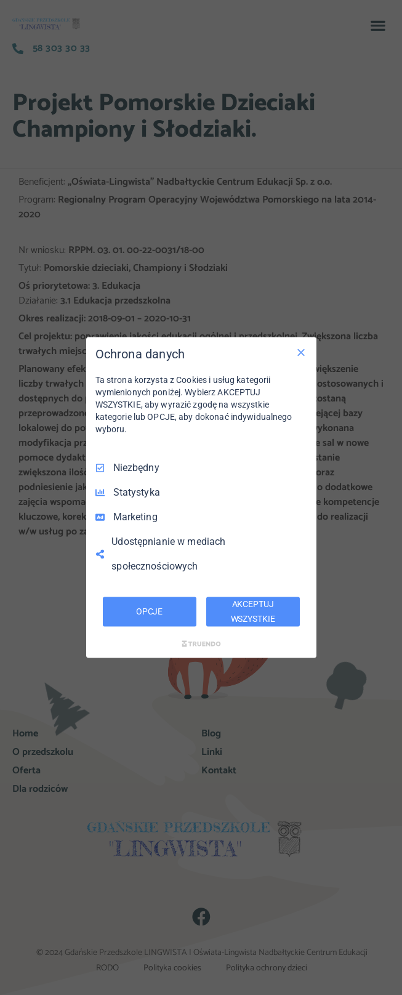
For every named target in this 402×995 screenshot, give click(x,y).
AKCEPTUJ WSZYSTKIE (253, 611)
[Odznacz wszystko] (301, 352)
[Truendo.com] (201, 643)
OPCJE (149, 611)
